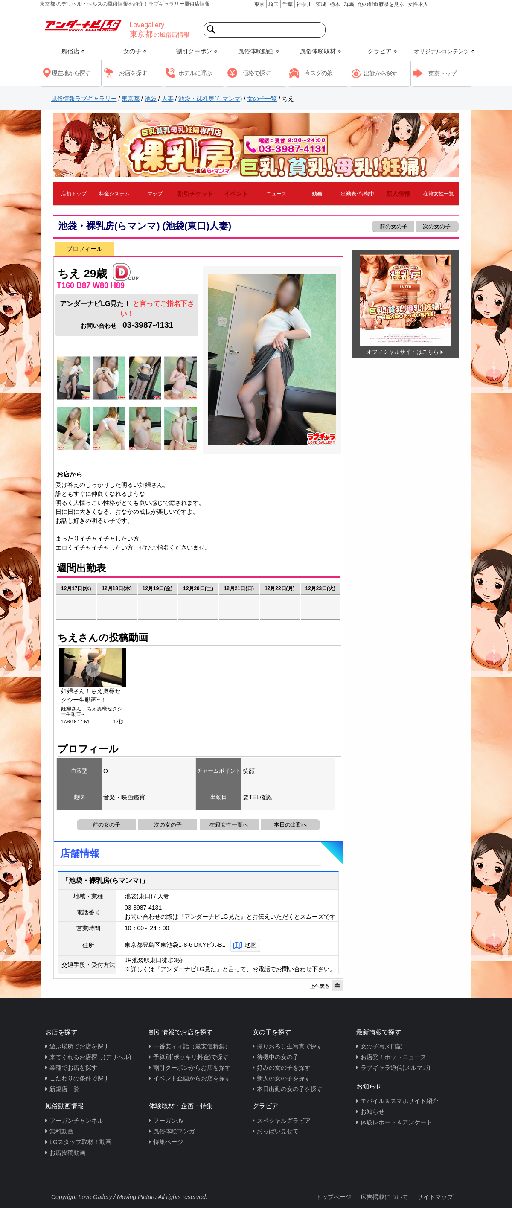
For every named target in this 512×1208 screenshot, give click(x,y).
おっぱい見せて (278, 1131)
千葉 (287, 4)
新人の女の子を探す (284, 1078)
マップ (155, 194)
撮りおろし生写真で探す (290, 1046)
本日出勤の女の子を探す (290, 1089)
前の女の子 (392, 226)
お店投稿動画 (67, 1152)
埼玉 (273, 4)
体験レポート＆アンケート (396, 1122)
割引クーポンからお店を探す (192, 1067)
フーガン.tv (168, 1120)
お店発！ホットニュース (393, 1057)
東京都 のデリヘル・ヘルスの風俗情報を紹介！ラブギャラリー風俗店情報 (125, 4)
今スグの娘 (318, 73)
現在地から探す (71, 73)
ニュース (276, 194)
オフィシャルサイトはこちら (403, 352)
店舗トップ (74, 194)
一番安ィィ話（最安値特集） (192, 1046)
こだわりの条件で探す (79, 1078)
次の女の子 (437, 226)
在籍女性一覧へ (228, 824)
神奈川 (304, 4)
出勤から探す (380, 73)
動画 (317, 194)
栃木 (335, 4)
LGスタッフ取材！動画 (80, 1141)
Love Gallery (95, 1196)
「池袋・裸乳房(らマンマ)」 (105, 880)
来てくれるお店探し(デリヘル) (90, 1057)
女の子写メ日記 (381, 1046)
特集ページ (168, 1141)
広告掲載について (384, 1196)
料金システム (114, 194)
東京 (259, 4)
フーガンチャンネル (76, 1120)
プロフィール (84, 248)
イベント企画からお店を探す (192, 1078)
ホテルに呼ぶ (195, 73)
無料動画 (61, 1131)
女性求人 (418, 4)
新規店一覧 (64, 1089)
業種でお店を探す (73, 1067)
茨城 (321, 4)
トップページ (334, 1196)
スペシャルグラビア (284, 1120)
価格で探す (257, 73)
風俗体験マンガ (174, 1131)
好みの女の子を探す (284, 1067)
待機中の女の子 (278, 1057)
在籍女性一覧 (438, 194)
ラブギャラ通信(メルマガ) (395, 1067)
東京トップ (442, 73)
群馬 (349, 4)
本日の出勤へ (290, 824)
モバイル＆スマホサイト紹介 (399, 1100)
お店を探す (133, 73)
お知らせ (372, 1111)
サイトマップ (435, 1196)
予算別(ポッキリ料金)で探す (191, 1057)
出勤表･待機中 (357, 194)
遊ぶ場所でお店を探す (79, 1046)
